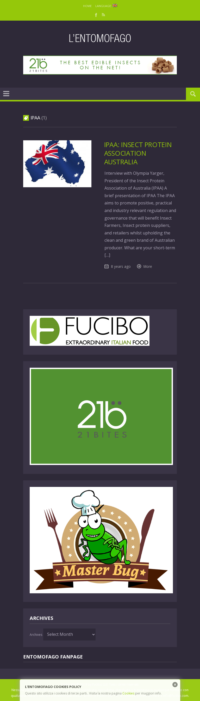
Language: (106, 6)
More (147, 266)
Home (87, 6)
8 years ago (121, 266)
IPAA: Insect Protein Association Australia (138, 153)
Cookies (128, 693)
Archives (36, 634)
